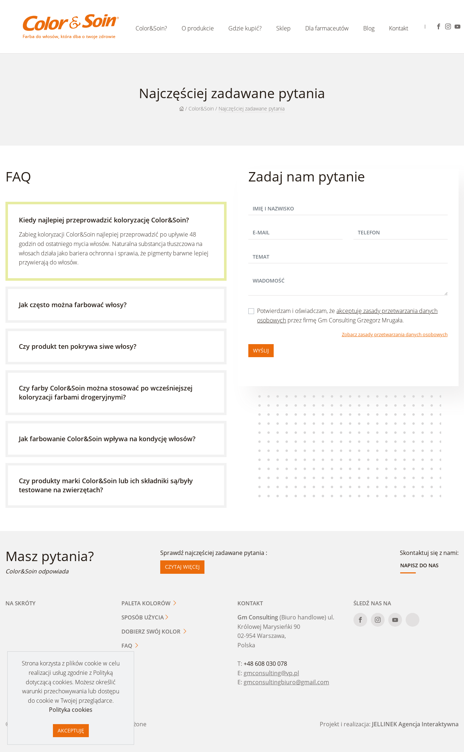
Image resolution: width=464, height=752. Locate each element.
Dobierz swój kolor (154, 631)
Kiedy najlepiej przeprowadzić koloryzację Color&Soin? (104, 220)
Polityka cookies (70, 710)
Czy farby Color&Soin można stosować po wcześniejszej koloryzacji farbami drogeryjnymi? (105, 392)
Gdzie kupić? (245, 28)
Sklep (283, 28)
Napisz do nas (419, 565)
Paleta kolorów (149, 603)
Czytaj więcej (182, 566)
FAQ (130, 645)
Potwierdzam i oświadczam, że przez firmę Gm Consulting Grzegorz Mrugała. (347, 315)
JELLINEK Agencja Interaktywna (415, 724)
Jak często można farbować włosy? (73, 304)
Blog (368, 28)
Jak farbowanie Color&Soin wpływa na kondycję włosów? (107, 438)
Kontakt (398, 28)
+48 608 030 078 (265, 664)
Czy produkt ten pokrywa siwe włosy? (77, 346)
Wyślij (261, 350)
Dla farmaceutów (327, 28)
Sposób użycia (145, 617)
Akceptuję (71, 730)
